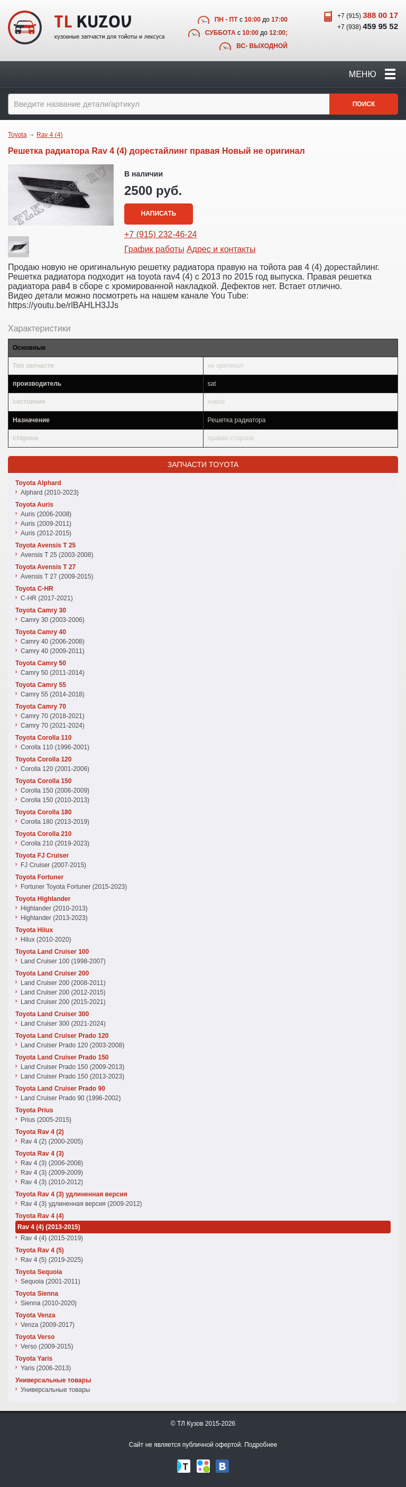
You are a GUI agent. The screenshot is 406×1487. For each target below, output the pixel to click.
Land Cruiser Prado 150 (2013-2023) (72, 1076)
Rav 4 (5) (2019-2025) (52, 1259)
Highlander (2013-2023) (54, 918)
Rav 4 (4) (49, 134)
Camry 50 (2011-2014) (53, 672)
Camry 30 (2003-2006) (53, 620)
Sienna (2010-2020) (49, 1303)
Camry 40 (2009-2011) (53, 651)
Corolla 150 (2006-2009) (55, 790)
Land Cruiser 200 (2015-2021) (63, 1002)
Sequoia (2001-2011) (50, 1281)
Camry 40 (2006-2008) (53, 641)
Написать (159, 213)
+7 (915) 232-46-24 (160, 234)
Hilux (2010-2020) (46, 939)
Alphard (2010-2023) (50, 492)
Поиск (364, 104)
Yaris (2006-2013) (46, 1368)
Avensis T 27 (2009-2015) (57, 576)
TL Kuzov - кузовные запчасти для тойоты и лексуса (86, 27)
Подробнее (260, 1444)
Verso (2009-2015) (47, 1346)
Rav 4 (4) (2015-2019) (52, 1238)
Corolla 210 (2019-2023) (55, 843)
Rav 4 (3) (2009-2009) (52, 1172)
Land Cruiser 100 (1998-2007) (63, 961)
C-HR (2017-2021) (47, 598)
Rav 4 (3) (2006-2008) (52, 1163)
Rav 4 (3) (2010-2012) (52, 1182)
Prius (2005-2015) (46, 1119)
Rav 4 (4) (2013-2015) (48, 1227)
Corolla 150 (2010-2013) (55, 800)
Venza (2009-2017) (48, 1324)
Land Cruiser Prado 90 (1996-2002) (71, 1098)
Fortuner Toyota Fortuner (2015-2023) (74, 886)
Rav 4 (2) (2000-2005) (52, 1141)
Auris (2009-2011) (46, 523)
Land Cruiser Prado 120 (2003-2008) (72, 1045)
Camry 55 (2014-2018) (53, 694)
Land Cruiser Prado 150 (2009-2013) (72, 1067)
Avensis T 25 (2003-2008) (57, 555)
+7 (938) (367, 26)
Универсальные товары (55, 1389)
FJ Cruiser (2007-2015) (53, 865)
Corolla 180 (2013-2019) (55, 821)
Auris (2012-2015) (46, 533)
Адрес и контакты (221, 249)
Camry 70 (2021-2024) (53, 725)
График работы (154, 249)
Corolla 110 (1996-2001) (55, 747)
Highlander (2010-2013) (54, 908)
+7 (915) (367, 15)
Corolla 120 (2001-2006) (55, 769)
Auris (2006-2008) (46, 514)
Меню (372, 74)
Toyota (17, 134)
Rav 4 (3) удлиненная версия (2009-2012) (81, 1203)
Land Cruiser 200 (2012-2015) (63, 992)
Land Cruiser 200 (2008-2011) (63, 983)
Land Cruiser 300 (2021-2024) (63, 1023)
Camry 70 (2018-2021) (53, 716)
